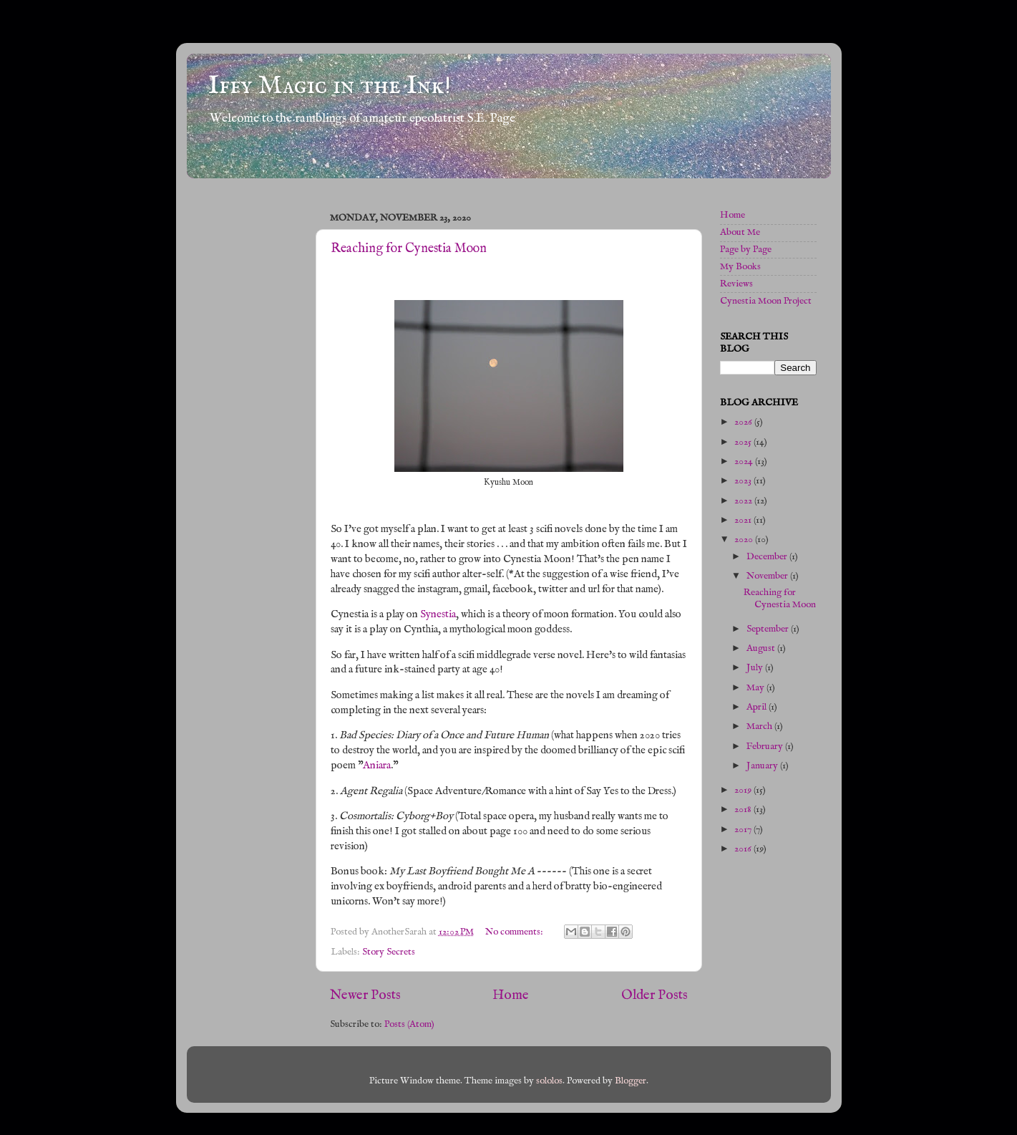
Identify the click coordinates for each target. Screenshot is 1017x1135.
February (765, 746)
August (761, 648)
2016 (744, 849)
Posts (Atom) (409, 1024)
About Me (740, 232)
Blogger (630, 1081)
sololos (549, 1081)
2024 (744, 461)
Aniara (377, 765)
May (756, 688)
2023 (744, 481)
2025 (744, 442)
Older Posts (654, 995)
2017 (744, 830)
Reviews (736, 284)
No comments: (515, 932)
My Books (740, 267)
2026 (744, 422)
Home (510, 995)
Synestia (438, 614)
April (757, 707)
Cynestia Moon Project (766, 301)
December (767, 557)
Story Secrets (388, 952)
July (755, 668)
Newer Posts (365, 995)
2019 (744, 790)
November (768, 576)
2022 (744, 501)
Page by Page (746, 249)
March (760, 726)
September (768, 629)
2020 (744, 539)
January (763, 766)
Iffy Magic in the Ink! (329, 85)
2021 (744, 520)
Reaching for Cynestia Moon (409, 249)
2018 (744, 809)
